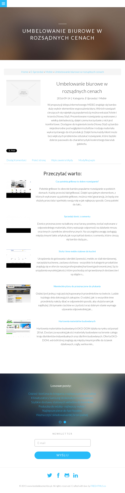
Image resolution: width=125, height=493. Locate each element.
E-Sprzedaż (36, 71)
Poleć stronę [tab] (39, 160)
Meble (49, 71)
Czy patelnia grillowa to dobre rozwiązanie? (77, 181)
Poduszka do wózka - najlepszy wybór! (62, 406)
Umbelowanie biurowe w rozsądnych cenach (79, 71)
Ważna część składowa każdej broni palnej (62, 415)
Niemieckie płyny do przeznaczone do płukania (77, 286)
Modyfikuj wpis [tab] (86, 160)
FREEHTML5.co (98, 486)
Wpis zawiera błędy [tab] (62, 160)
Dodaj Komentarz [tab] (16, 160)
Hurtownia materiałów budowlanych (77, 321)
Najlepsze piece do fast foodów (62, 410)
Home (24, 71)
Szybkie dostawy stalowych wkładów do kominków (62, 402)
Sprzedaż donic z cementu (77, 216)
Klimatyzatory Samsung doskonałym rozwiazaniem (62, 398)
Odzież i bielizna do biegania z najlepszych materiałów (62, 393)
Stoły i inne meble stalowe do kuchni (77, 251)
